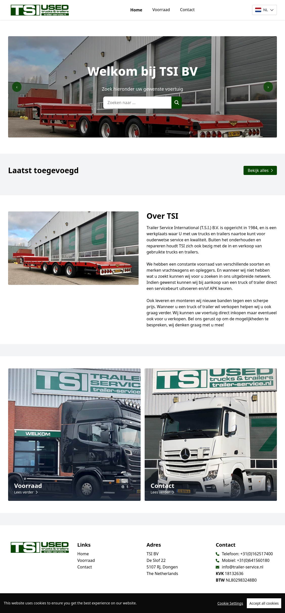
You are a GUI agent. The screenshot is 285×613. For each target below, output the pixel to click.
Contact (187, 9)
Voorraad (161, 9)
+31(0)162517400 (256, 554)
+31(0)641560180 (253, 560)
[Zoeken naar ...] (137, 102)
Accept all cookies (264, 603)
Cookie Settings (230, 603)
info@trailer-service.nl (242, 567)
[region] (142, 603)
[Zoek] (176, 102)
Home (136, 10)
